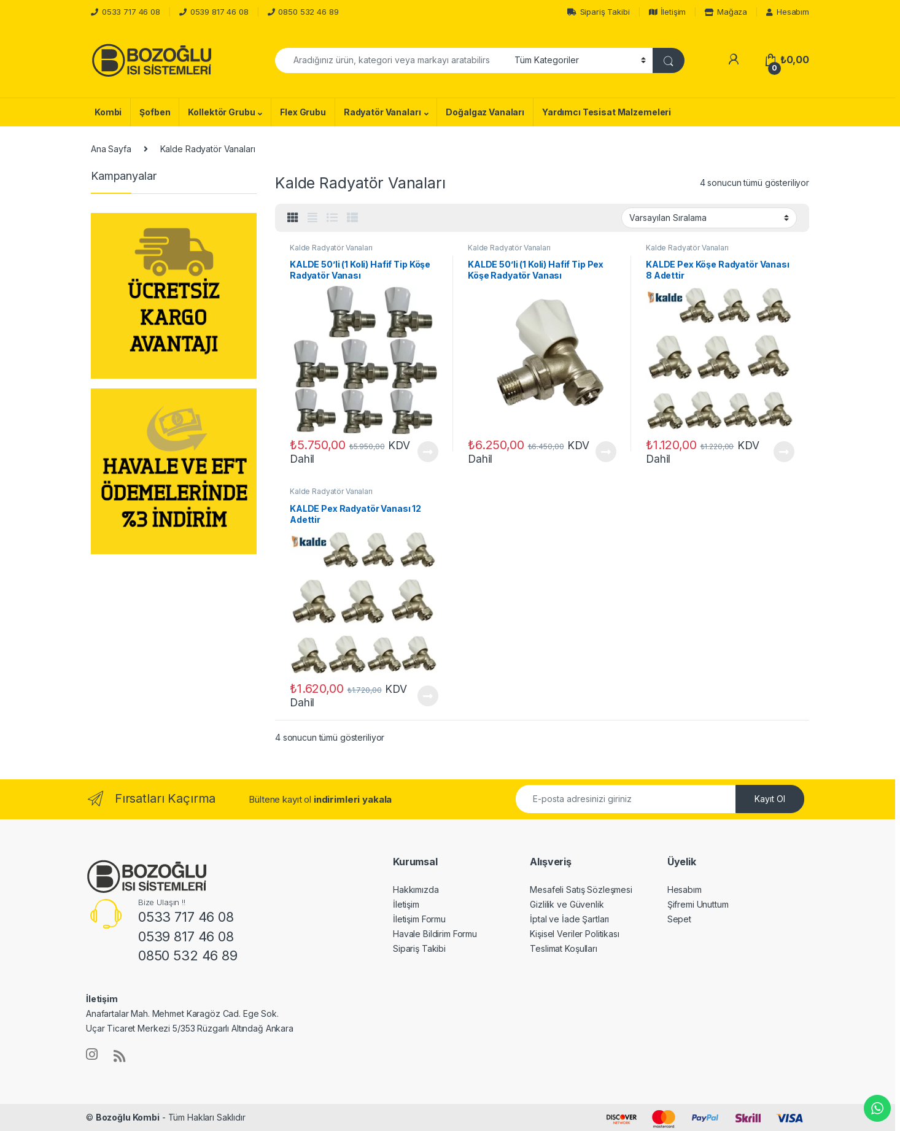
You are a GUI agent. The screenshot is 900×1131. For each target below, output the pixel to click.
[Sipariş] (709, 217)
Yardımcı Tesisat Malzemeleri (606, 112)
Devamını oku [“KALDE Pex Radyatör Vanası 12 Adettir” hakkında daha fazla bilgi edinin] (427, 695)
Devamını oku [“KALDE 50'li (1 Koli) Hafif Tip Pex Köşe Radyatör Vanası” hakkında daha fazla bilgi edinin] (605, 451)
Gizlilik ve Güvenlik (566, 904)
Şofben (154, 112)
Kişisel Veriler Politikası (574, 933)
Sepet (679, 919)
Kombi (108, 112)
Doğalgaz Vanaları (485, 112)
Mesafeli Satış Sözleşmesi (581, 889)
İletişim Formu (419, 919)
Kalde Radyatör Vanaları (331, 247)
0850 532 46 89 (308, 12)
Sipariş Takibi (598, 12)
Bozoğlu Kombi (128, 1117)
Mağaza (726, 12)
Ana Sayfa (111, 149)
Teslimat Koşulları (563, 948)
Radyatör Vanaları (382, 112)
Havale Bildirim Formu (435, 933)
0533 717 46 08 (131, 12)
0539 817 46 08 (219, 12)
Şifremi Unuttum (698, 904)
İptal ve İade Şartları (569, 919)
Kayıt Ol (770, 798)
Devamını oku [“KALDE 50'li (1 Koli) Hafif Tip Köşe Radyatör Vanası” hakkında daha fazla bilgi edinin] (427, 451)
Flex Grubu (303, 112)
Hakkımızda (416, 889)
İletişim (667, 12)
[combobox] (391, 60)
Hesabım (787, 12)
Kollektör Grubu (221, 112)
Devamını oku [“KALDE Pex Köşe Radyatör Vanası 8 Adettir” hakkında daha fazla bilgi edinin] (784, 451)
